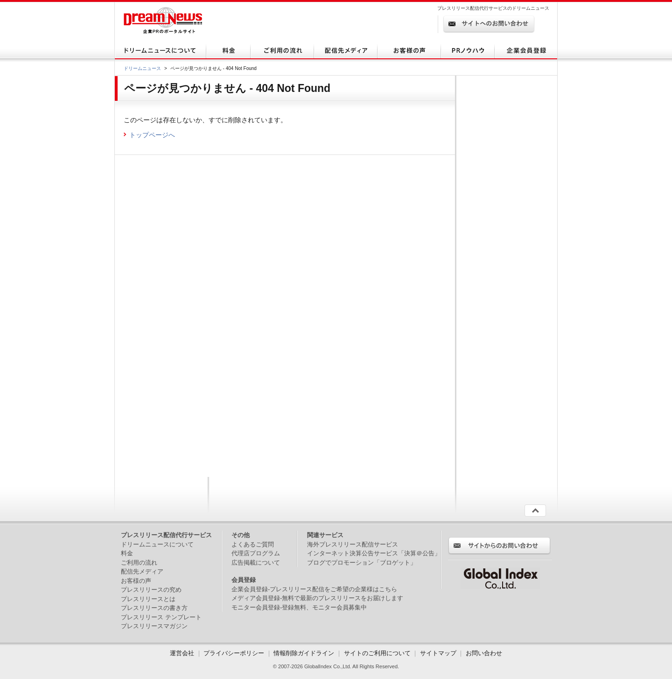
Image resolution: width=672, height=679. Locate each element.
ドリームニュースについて (157, 544)
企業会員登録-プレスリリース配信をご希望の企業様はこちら (314, 589)
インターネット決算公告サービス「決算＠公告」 (374, 553)
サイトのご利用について (377, 653)
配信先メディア (142, 571)
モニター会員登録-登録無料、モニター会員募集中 (299, 607)
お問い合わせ (484, 653)
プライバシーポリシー (233, 653)
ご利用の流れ (139, 562)
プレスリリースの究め (151, 589)
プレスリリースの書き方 (154, 607)
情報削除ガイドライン (303, 653)
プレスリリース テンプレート (161, 617)
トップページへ (152, 135)
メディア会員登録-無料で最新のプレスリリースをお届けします (317, 598)
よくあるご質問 (252, 544)
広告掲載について (255, 562)
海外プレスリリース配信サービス (352, 544)
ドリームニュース (142, 68)
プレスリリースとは (148, 598)
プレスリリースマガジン (154, 626)
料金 (127, 553)
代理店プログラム (255, 553)
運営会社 (183, 653)
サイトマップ (438, 653)
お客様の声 (136, 580)
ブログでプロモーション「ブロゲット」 (361, 562)
